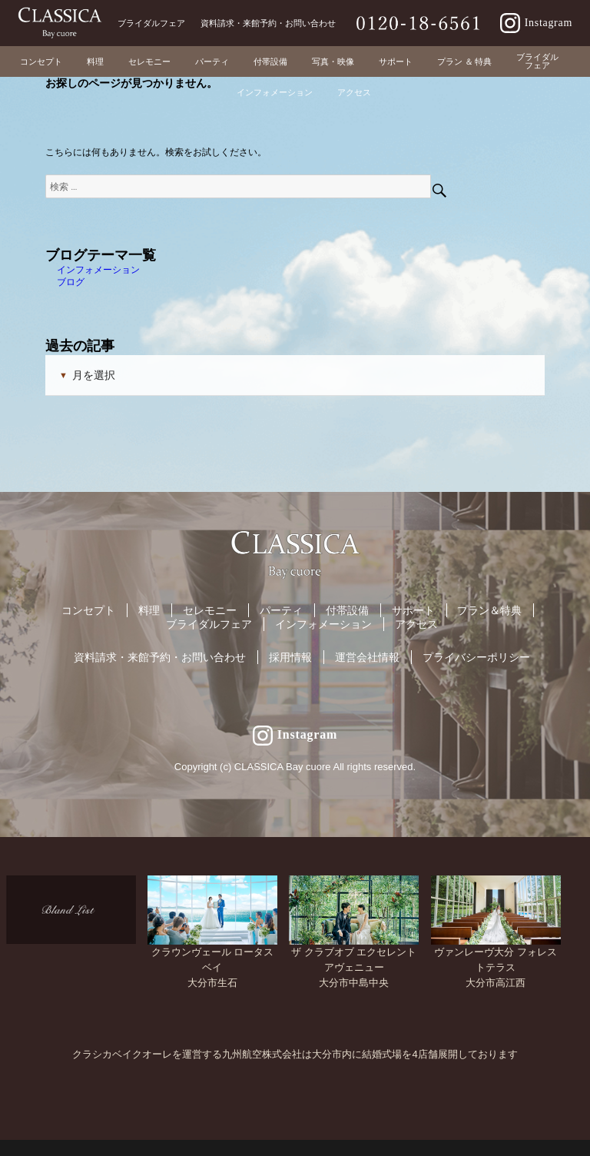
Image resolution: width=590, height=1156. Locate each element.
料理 (149, 610)
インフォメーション (98, 269)
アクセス (416, 624)
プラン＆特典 (489, 610)
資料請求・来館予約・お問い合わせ (160, 657)
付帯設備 (347, 610)
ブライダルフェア (209, 624)
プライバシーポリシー (476, 657)
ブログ (71, 282)
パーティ (281, 610)
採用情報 (290, 657)
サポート (413, 610)
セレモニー (210, 610)
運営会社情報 (367, 657)
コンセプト (88, 610)
